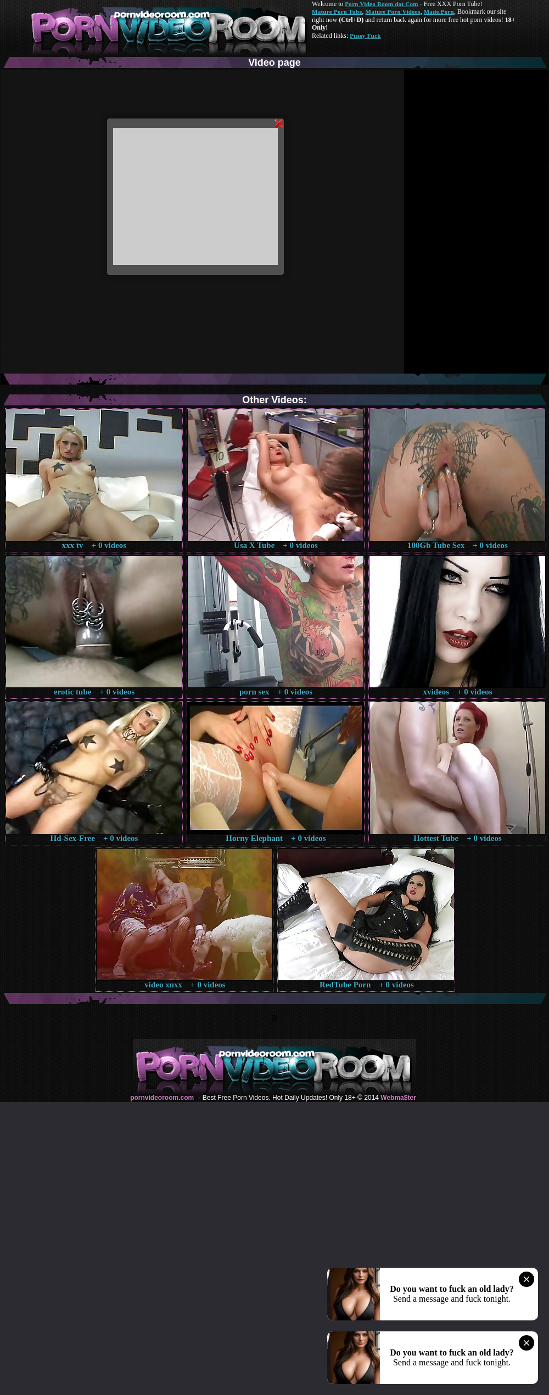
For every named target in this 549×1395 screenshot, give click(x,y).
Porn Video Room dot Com (381, 4)
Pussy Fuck (365, 35)
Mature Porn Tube (337, 11)
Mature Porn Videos (393, 11)
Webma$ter (398, 1098)
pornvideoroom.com (162, 1098)
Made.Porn (439, 11)
